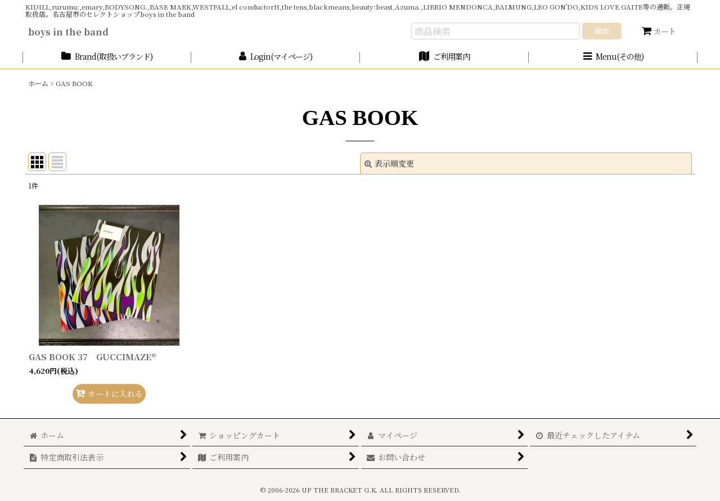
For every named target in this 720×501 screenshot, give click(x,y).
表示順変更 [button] (389, 163)
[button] (613, 57)
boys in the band (68, 31)
